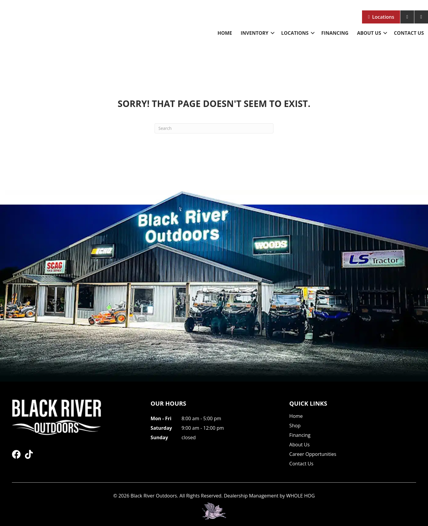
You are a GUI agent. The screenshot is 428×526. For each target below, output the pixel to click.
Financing (334, 33)
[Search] (214, 128)
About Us (369, 33)
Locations (383, 17)
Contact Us (409, 33)
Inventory (254, 33)
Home (225, 33)
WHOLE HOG (300, 495)
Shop (294, 426)
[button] (272, 33)
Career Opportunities (312, 454)
